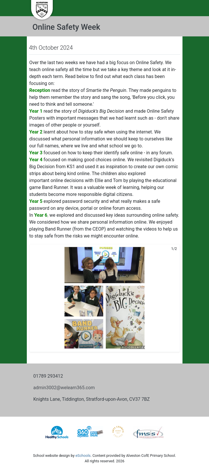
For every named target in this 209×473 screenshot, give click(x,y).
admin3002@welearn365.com (64, 387)
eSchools (83, 455)
